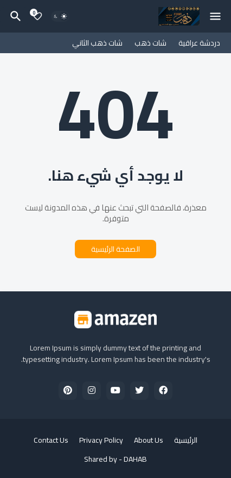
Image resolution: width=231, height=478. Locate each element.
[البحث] (14, 16)
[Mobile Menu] (215, 16)
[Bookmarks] (37, 16)
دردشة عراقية (199, 43)
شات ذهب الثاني (97, 43)
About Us (148, 440)
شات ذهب (150, 43)
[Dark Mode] (60, 16)
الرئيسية (185, 440)
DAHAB (135, 459)
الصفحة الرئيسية (115, 249)
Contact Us (51, 440)
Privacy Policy (101, 440)
